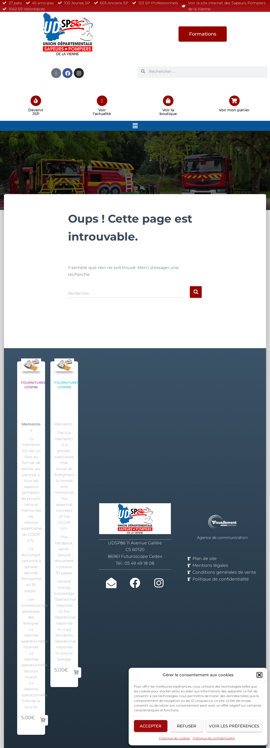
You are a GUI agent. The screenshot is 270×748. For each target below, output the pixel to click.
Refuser (186, 725)
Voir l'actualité (102, 112)
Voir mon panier (234, 110)
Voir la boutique (168, 112)
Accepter (150, 725)
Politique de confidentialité (214, 738)
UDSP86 (31, 387)
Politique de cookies (174, 738)
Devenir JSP (36, 112)
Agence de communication (222, 537)
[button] (259, 675)
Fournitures (33, 383)
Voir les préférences (234, 725)
